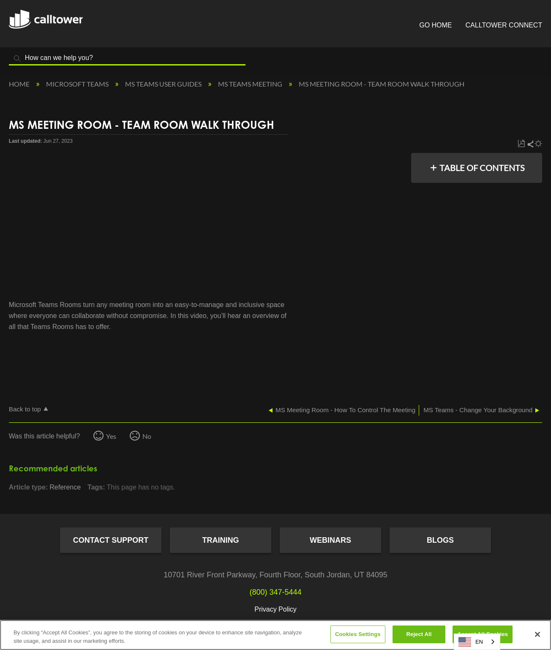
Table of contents (482, 168)
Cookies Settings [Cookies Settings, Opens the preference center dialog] (358, 634)
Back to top (25, 409)
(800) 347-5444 (275, 592)
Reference (65, 487)
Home (20, 84)
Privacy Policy (275, 609)
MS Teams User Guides (164, 84)
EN (470, 642)
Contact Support (111, 540)
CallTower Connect (504, 25)
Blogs (440, 540)
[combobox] (477, 642)
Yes (111, 436)
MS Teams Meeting (251, 84)
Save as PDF (521, 144)
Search (17, 58)
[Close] (537, 634)
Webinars (330, 540)
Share (529, 144)
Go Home (435, 25)
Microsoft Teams (78, 84)
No (146, 436)
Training (220, 540)
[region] (275, 635)
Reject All (419, 634)
